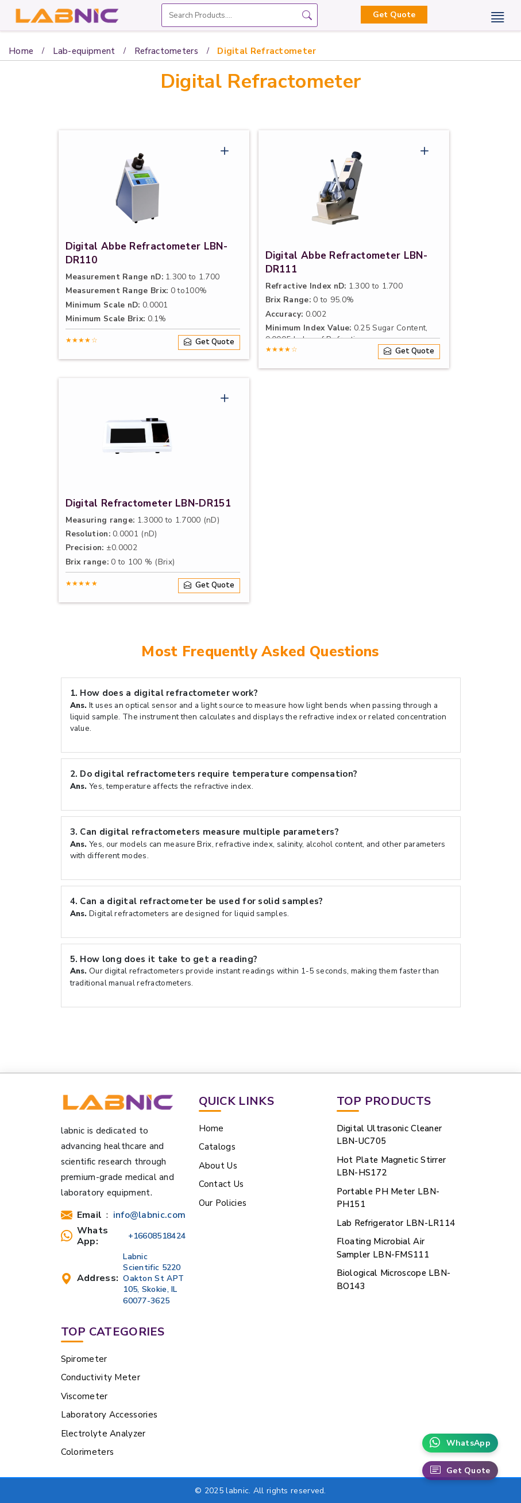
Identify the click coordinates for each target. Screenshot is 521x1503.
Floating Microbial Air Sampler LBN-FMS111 (383, 1248)
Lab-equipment (84, 51)
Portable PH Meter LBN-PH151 (388, 1198)
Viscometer (84, 1396)
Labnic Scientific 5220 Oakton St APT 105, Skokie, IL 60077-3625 (153, 1278)
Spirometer (84, 1359)
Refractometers (166, 51)
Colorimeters (87, 1452)
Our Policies (223, 1203)
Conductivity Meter (100, 1377)
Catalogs (217, 1146)
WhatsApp (460, 1443)
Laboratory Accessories (109, 1414)
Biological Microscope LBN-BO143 (394, 1279)
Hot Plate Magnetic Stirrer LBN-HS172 (391, 1166)
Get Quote (394, 14)
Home (21, 51)
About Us (218, 1165)
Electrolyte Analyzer (103, 1433)
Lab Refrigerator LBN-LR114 (396, 1223)
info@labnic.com (149, 1215)
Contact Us (221, 1184)
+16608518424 (157, 1236)
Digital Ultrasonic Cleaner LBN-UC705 (389, 1135)
